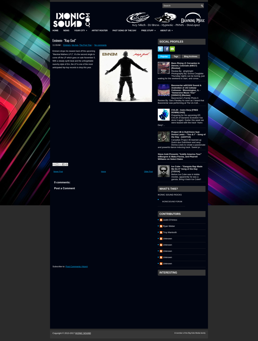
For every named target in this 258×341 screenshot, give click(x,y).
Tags (176, 56)
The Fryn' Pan (85, 45)
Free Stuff (149, 29)
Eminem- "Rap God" (64, 40)
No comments (100, 45)
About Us (167, 29)
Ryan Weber (169, 226)
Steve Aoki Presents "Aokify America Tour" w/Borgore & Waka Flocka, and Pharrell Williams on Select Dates (180, 156)
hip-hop (75, 45)
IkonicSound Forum (172, 202)
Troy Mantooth (170, 232)
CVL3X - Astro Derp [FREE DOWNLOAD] (184, 111)
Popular (164, 56)
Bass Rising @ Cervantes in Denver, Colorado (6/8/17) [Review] (185, 65)
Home (55, 30)
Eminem (67, 45)
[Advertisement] (182, 297)
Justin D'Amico (170, 220)
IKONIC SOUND (83, 333)
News (66, 30)
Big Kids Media (194, 333)
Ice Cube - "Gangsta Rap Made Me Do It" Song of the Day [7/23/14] (186, 169)
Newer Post (58, 171)
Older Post (148, 171)
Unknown (167, 238)
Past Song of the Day (124, 30)
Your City (81, 29)
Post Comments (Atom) (77, 266)
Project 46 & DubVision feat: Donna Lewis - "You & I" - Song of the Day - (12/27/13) (188, 134)
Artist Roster (100, 30)
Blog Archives (190, 56)
